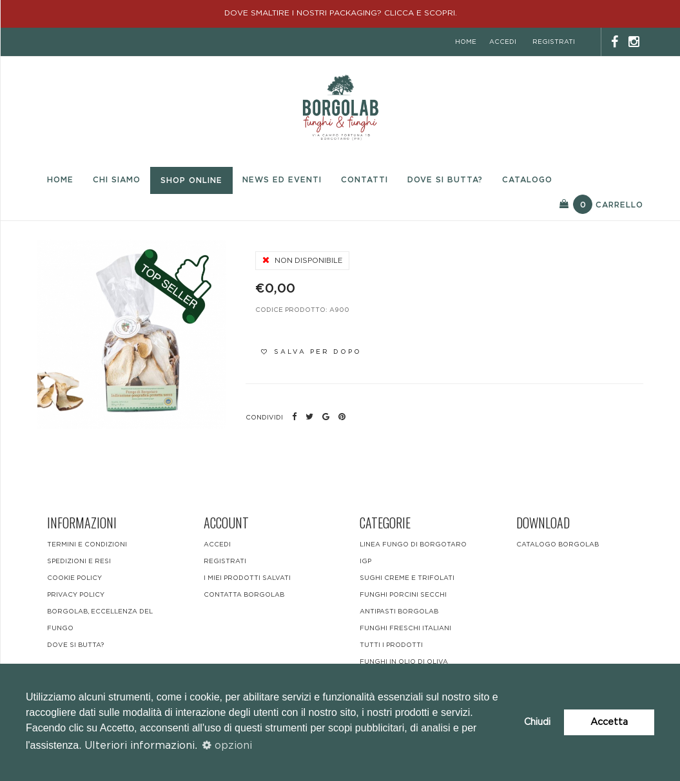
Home (60, 180)
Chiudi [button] (537, 722)
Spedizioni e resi (79, 561)
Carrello (601, 204)
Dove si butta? (445, 180)
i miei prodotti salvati (247, 578)
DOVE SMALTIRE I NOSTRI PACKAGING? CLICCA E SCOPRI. (340, 13)
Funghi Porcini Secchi (403, 595)
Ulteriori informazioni (139, 745)
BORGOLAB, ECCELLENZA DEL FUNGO (100, 620)
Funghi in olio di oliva (404, 662)
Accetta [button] (609, 722)
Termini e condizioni (87, 544)
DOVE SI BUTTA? (75, 645)
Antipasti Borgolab (399, 611)
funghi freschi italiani (405, 628)
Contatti (364, 180)
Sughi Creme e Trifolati (407, 578)
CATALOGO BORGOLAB (557, 544)
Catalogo (527, 180)
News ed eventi (282, 180)
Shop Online (191, 180)
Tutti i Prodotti (391, 645)
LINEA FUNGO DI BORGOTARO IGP (413, 552)
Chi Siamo (117, 180)
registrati (553, 42)
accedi (502, 42)
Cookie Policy (74, 578)
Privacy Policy (75, 595)
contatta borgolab (244, 595)
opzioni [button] (227, 745)
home (465, 42)
